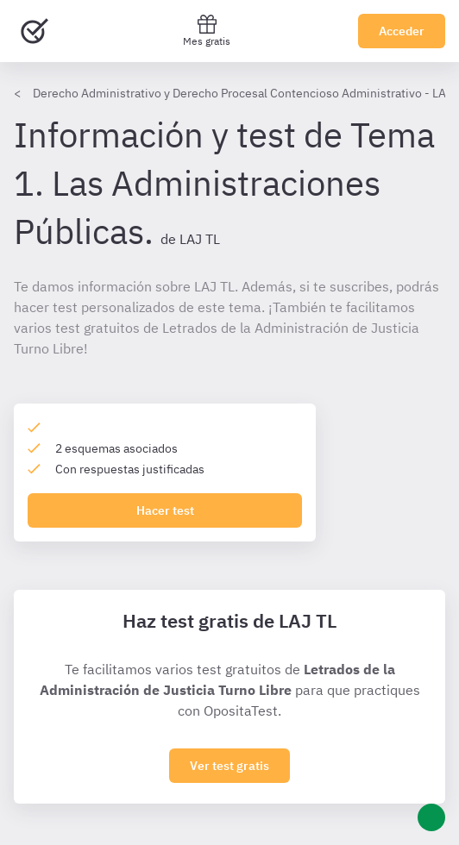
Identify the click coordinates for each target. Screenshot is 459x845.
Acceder (401, 31)
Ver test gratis (229, 765)
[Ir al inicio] (34, 31)
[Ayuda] (431, 817)
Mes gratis (206, 30)
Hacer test (165, 510)
